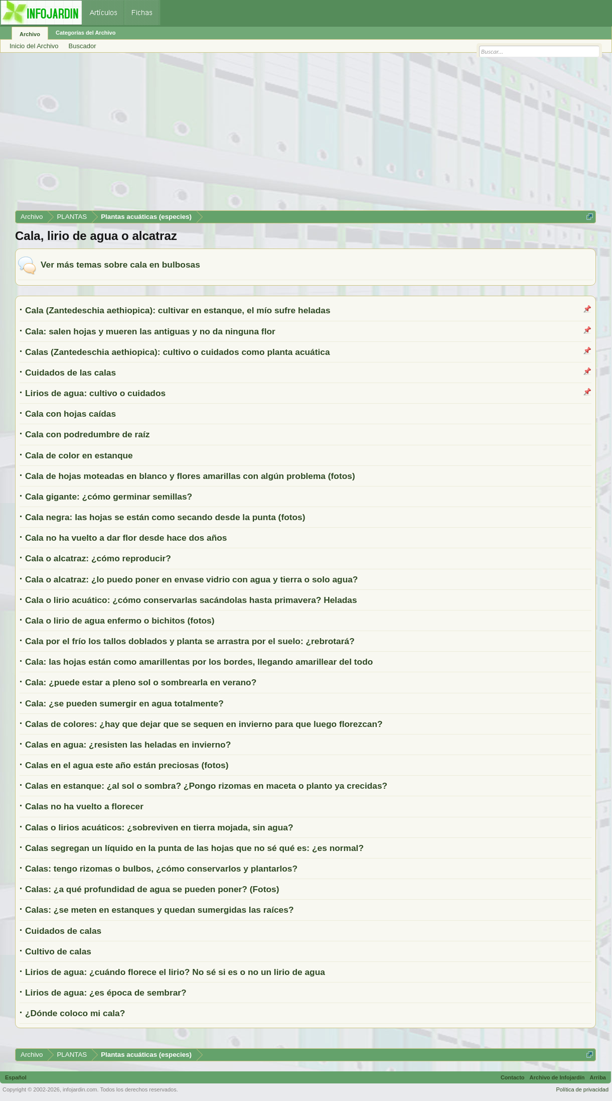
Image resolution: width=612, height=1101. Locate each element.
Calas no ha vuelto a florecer (84, 806)
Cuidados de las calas (70, 373)
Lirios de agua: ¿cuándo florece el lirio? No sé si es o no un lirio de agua (175, 972)
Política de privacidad (582, 1089)
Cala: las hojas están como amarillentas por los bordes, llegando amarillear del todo (199, 662)
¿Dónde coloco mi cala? (75, 1013)
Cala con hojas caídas (70, 414)
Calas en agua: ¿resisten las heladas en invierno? (128, 745)
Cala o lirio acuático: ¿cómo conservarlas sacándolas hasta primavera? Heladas (191, 600)
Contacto (513, 1077)
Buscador (82, 46)
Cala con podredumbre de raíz (87, 434)
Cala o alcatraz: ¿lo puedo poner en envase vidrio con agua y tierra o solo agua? (191, 579)
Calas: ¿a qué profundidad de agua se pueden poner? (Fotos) (152, 889)
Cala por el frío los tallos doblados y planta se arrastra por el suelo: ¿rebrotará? (190, 641)
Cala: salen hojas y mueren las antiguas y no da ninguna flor (150, 331)
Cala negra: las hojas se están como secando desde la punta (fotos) (165, 517)
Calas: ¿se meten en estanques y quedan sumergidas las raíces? (159, 910)
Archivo (30, 34)
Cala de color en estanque (79, 455)
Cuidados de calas (63, 931)
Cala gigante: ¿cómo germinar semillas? (108, 497)
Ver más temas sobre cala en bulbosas (120, 265)
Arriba (598, 1077)
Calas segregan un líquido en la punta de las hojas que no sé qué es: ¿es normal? (194, 848)
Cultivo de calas (58, 951)
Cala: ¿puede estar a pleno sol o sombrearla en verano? (140, 682)
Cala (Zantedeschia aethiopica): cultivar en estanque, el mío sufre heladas (178, 310)
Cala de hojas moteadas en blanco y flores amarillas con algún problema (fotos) (190, 476)
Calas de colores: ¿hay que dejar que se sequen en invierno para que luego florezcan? (204, 724)
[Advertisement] (305, 135)
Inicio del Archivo (34, 46)
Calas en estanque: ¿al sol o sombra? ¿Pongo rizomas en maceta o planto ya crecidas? (206, 786)
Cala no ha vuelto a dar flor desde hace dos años (126, 538)
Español (16, 1077)
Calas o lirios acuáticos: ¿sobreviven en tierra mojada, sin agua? (159, 827)
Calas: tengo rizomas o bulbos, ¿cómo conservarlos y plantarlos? (161, 869)
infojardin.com (80, 1089)
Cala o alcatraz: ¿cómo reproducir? (98, 558)
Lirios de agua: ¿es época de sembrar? (106, 993)
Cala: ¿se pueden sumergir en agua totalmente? (124, 703)
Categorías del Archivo (85, 33)
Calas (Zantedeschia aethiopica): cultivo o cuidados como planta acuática (177, 352)
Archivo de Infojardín (557, 1077)
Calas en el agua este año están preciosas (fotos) (126, 765)
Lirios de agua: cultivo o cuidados (95, 393)
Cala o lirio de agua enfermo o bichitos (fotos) (119, 621)
